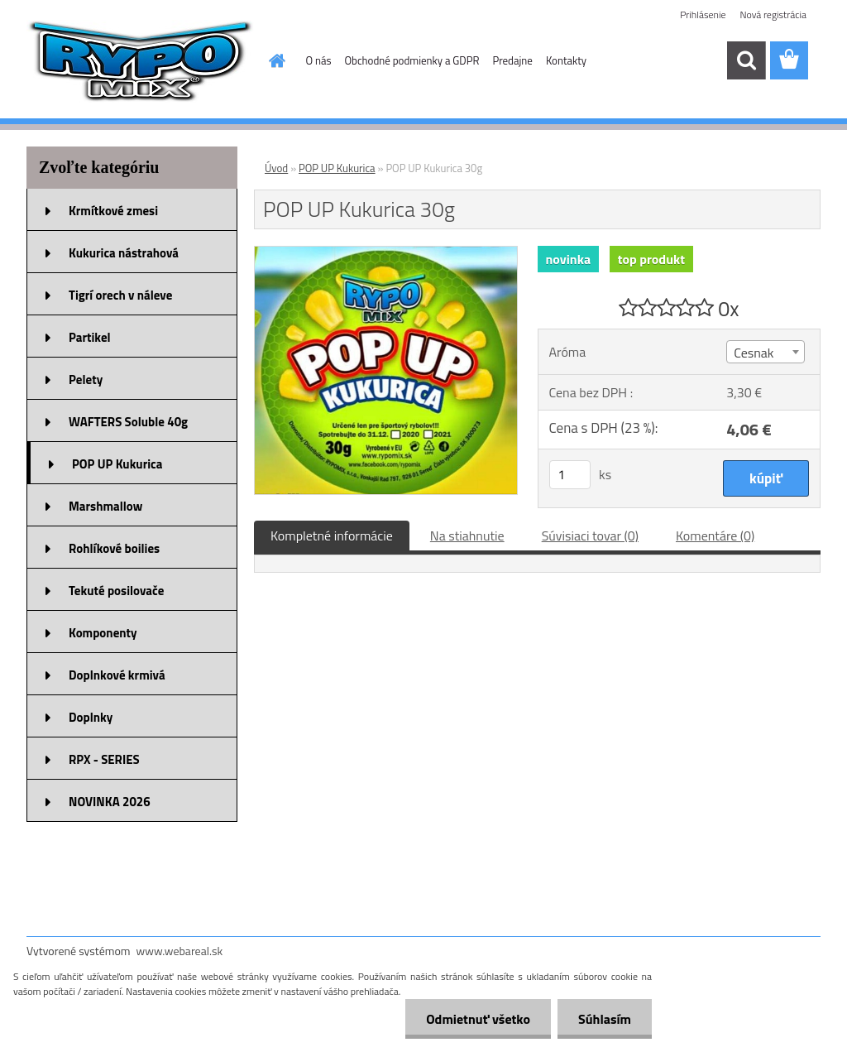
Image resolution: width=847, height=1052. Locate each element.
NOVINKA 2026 (110, 801)
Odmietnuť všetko (478, 1019)
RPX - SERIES (104, 759)
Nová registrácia (772, 14)
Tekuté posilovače (116, 590)
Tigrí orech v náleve (120, 295)
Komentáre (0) (715, 535)
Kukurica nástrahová (124, 252)
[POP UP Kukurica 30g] (386, 253)
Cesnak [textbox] (753, 353)
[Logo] (140, 61)
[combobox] (765, 351)
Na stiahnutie (467, 535)
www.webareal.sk (179, 950)
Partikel (90, 337)
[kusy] (570, 474)
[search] (746, 60)
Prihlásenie (702, 14)
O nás (319, 60)
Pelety (86, 379)
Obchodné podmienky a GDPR (412, 60)
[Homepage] (274, 60)
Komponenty (103, 632)
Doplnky (90, 717)
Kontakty (566, 60)
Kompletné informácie (331, 535)
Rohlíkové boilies (114, 548)
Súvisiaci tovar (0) (590, 535)
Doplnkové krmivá (117, 675)
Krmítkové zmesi (113, 210)
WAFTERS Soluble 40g (128, 421)
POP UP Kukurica (117, 463)
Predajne (512, 60)
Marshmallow (105, 506)
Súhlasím (604, 1019)
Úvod (276, 168)
